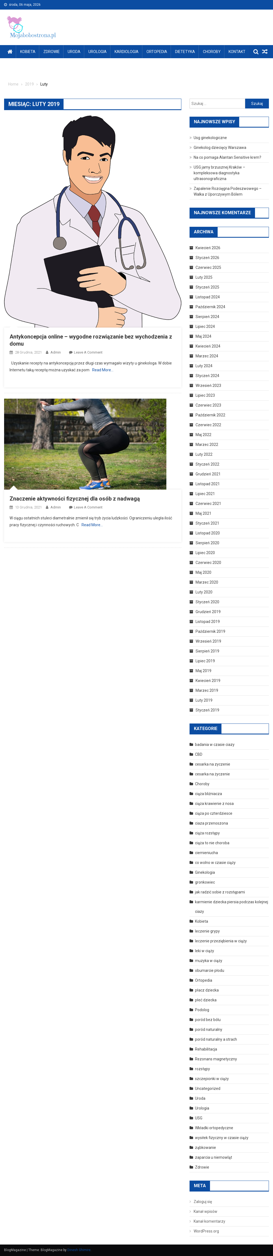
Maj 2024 (203, 336)
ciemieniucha (206, 853)
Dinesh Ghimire (79, 1250)
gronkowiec (205, 882)
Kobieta (27, 51)
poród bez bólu (208, 1019)
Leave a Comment (88, 352)
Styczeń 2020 (207, 602)
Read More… (102, 370)
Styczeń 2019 (207, 710)
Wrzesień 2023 (208, 385)
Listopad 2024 (208, 297)
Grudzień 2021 (208, 474)
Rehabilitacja (206, 1049)
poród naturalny (208, 1029)
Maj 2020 (203, 572)
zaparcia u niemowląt (213, 1157)
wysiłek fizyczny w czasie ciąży (221, 1138)
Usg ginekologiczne (210, 138)
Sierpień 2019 (207, 651)
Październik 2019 (210, 631)
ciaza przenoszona (211, 823)
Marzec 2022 (207, 444)
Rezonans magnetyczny (216, 1059)
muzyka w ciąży (208, 960)
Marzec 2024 (207, 356)
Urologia (97, 51)
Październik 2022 (210, 415)
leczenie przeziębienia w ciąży (221, 941)
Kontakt (237, 51)
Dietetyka (185, 51)
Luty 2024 (204, 366)
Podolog (202, 1010)
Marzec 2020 (207, 582)
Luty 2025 (204, 277)
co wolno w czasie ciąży (215, 862)
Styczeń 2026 (207, 257)
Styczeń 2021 (207, 523)
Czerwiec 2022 (208, 425)
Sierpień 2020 (207, 543)
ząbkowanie (205, 1147)
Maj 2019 (203, 671)
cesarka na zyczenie (212, 764)
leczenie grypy (207, 931)
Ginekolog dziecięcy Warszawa (220, 147)
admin (55, 352)
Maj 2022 (203, 435)
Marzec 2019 (207, 690)
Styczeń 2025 (207, 287)
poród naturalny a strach (216, 1039)
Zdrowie (51, 51)
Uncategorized (207, 1088)
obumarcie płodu (209, 970)
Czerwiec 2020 (208, 562)
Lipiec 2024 (205, 326)
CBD (198, 754)
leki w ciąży (204, 951)
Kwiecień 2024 (208, 346)
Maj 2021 (203, 513)
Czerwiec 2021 (208, 503)
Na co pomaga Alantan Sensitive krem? (227, 157)
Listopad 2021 (208, 484)
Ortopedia (156, 51)
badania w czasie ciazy (215, 744)
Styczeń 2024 (207, 375)
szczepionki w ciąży (212, 1078)
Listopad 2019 (208, 621)
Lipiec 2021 (205, 494)
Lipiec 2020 (205, 553)
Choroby (212, 51)
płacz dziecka (207, 990)
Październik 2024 (210, 307)
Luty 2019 (204, 700)
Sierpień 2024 (207, 316)
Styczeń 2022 (207, 464)
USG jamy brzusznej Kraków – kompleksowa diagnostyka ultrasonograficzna (219, 173)
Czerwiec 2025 (208, 267)
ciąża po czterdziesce (213, 813)
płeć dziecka (206, 1000)
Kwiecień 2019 (208, 680)
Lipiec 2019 (205, 661)
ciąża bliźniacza (208, 794)
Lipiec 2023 (205, 395)
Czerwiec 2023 (208, 405)
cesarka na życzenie (212, 774)
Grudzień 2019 (208, 612)
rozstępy (202, 1069)
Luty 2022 (204, 454)
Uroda (74, 51)
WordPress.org (206, 1231)
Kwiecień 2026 (208, 248)
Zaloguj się (203, 1201)
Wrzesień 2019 (208, 641)
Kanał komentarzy (209, 1221)
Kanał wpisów (205, 1211)
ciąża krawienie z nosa (214, 803)
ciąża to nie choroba (212, 843)
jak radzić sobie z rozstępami (220, 892)
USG (198, 1118)
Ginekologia (205, 872)
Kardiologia (127, 51)
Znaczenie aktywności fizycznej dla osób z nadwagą (75, 498)
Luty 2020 (204, 592)
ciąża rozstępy (207, 833)
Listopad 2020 (208, 533)
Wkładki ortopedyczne (214, 1128)
